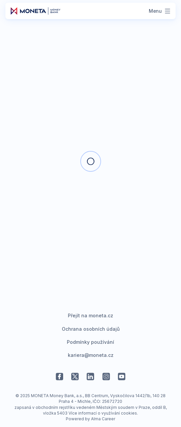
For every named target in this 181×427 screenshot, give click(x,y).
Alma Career (103, 418)
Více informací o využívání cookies (103, 413)
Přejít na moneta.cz (90, 315)
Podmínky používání (90, 342)
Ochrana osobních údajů (91, 329)
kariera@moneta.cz (91, 355)
